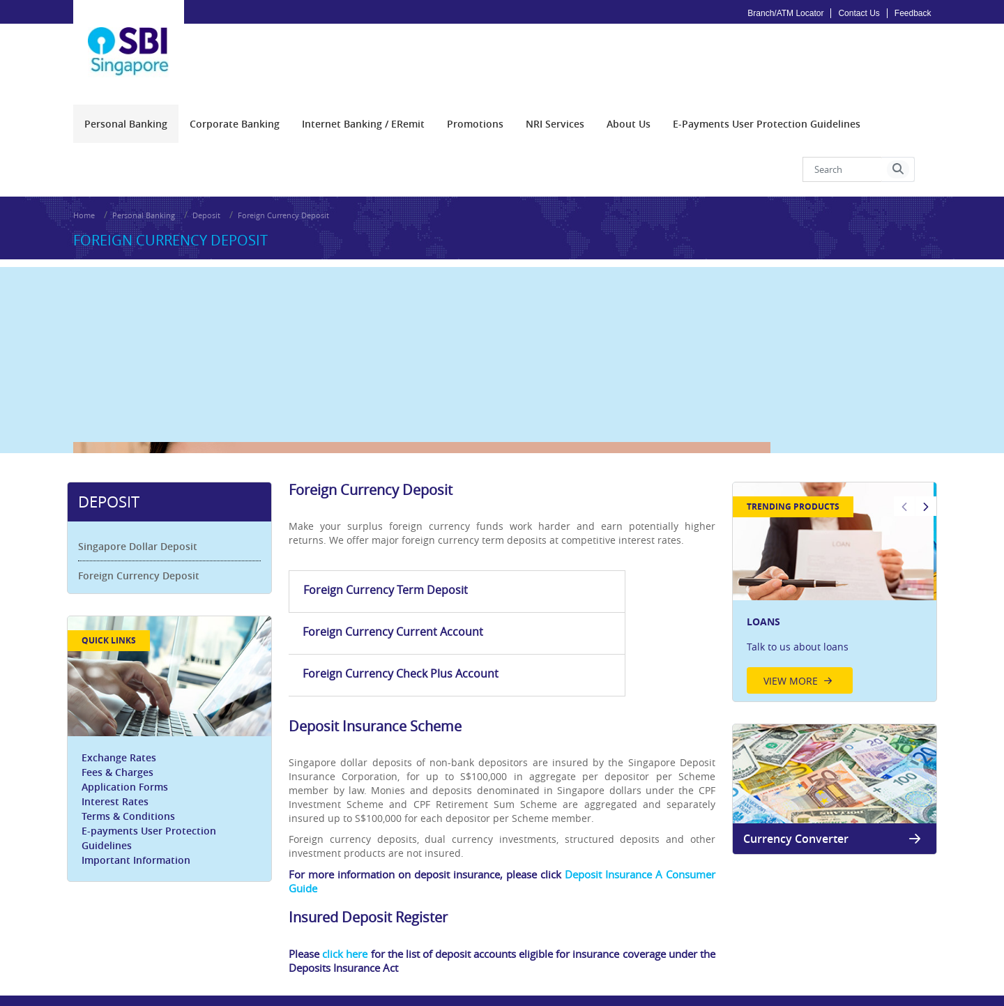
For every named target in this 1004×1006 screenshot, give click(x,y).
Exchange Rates (125, 708)
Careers (216, 940)
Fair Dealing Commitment (296, 940)
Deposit (206, 195)
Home (84, 195)
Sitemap (575, 940)
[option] (830, 545)
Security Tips (660, 940)
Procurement (100, 940)
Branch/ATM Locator (785, 13)
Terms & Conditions (134, 766)
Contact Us (858, 13)
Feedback (913, 13)
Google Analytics (460, 940)
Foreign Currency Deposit (283, 195)
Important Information (142, 810)
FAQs (613, 940)
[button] (898, 157)
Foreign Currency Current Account (491, 559)
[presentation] (125, 111)
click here (349, 847)
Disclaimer (526, 940)
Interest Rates (121, 752)
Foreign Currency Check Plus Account (637, 559)
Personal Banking (143, 195)
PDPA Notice (164, 940)
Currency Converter (830, 791)
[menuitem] (125, 111)
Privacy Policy (387, 940)
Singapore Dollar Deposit (144, 498)
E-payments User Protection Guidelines (155, 788)
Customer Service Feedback (754, 940)
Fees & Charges (124, 722)
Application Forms (131, 737)
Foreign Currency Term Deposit (351, 559)
